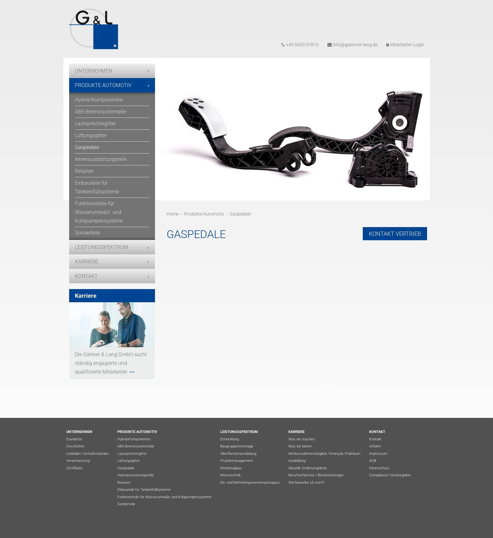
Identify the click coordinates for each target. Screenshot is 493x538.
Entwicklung (229, 439)
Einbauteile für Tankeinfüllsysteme (97, 187)
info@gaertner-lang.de (352, 44)
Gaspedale (87, 147)
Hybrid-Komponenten (99, 100)
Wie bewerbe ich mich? (306, 483)
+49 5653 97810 (300, 44)
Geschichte (75, 446)
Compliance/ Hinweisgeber (390, 475)
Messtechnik (230, 475)
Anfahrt (375, 446)
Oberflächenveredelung (238, 454)
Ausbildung (297, 461)
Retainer (84, 171)
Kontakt (86, 276)
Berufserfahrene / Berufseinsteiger (316, 475)
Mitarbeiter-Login (405, 44)
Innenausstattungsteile (101, 159)
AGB (372, 461)
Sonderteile (87, 233)
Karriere (86, 262)
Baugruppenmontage (236, 446)
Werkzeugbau (231, 468)
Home (172, 213)
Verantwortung (78, 461)
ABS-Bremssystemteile (100, 112)
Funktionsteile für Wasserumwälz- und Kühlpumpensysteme (99, 212)
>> (131, 372)
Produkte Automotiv (103, 85)
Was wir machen (301, 439)
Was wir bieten (300, 446)
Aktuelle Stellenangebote (307, 468)
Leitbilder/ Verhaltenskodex (87, 454)
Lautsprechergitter (95, 123)
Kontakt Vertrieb (395, 233)
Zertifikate (74, 468)
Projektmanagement (236, 461)
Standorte (74, 439)
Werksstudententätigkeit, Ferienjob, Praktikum (324, 454)
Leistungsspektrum (101, 247)
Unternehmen (93, 71)
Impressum (378, 454)
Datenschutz (379, 468)
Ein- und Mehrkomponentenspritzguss (250, 483)
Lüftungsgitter (90, 135)
